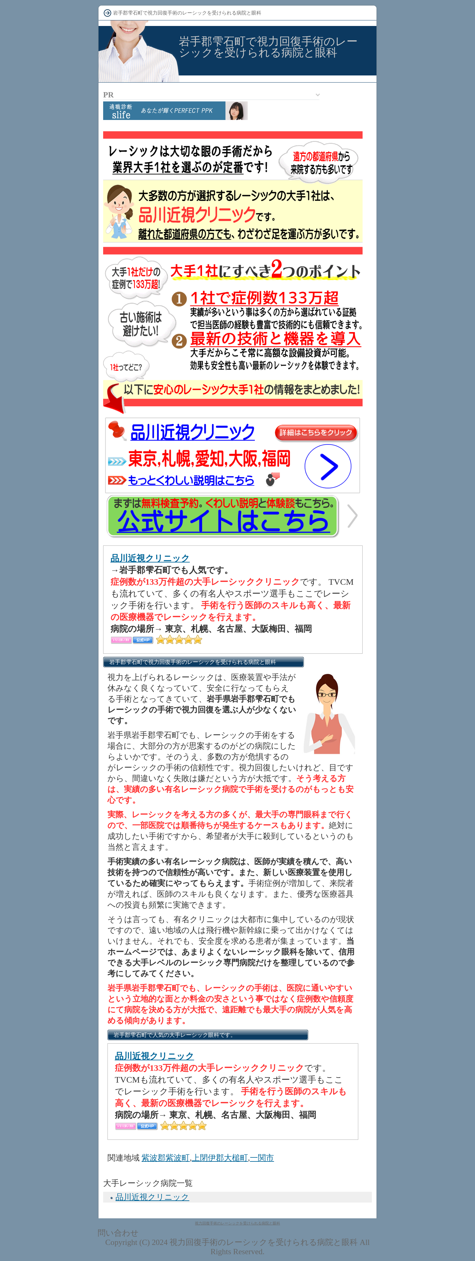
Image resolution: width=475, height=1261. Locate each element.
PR (108, 94)
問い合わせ (118, 1233)
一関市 (262, 1157)
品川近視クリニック (150, 558)
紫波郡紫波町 (165, 1157)
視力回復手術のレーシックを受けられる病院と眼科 (237, 1223)
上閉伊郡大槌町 (220, 1157)
